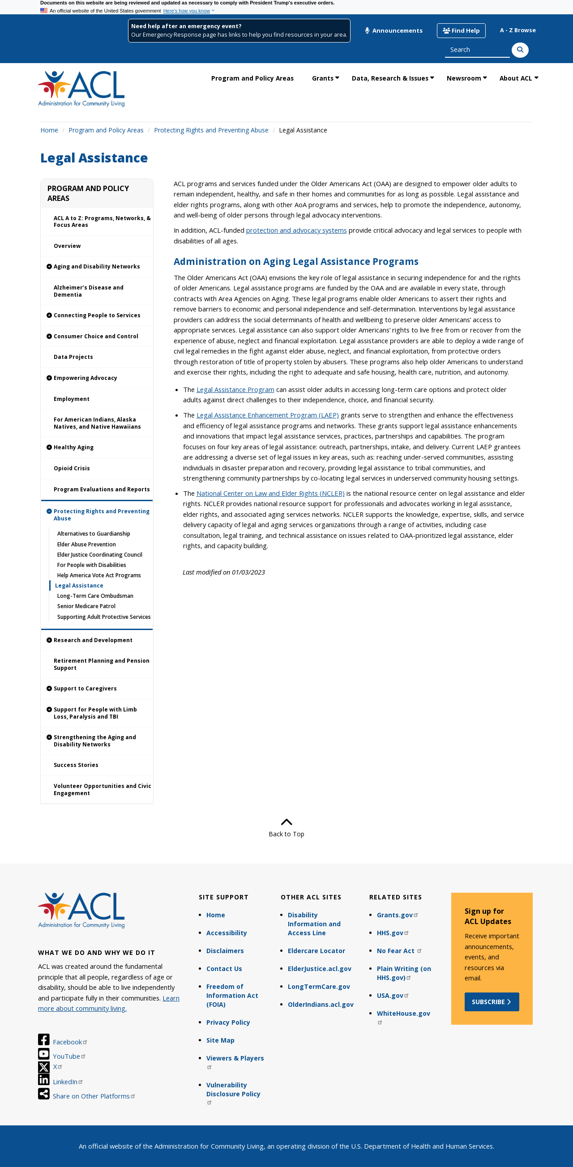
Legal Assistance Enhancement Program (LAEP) (268, 414)
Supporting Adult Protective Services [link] (104, 617)
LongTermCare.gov (319, 986)
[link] (97, 266)
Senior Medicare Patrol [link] (86, 606)
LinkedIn (68, 1081)
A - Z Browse (518, 30)
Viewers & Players (235, 1061)
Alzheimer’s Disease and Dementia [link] (89, 291)
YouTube (69, 1056)
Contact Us (224, 968)
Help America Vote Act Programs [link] (99, 575)
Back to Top (286, 827)
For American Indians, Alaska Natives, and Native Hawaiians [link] (97, 423)
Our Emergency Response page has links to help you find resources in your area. (239, 34)
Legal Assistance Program (235, 389)
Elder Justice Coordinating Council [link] (99, 554)
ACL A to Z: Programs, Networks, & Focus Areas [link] (102, 221)
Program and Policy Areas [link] (252, 78)
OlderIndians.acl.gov (321, 1004)
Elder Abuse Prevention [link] (86, 544)
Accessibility (226, 932)
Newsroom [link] (464, 78)
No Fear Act (400, 950)
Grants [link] (323, 78)
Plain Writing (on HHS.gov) (404, 973)
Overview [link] (67, 246)
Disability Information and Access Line (314, 924)
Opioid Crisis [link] (72, 468)
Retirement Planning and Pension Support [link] (102, 664)
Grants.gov (398, 915)
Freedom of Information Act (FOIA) (232, 995)
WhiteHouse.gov (403, 1017)
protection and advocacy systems (296, 230)
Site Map (220, 1040)
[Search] (520, 50)
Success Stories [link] (76, 765)
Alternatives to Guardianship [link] (93, 533)
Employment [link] (72, 399)
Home (49, 130)
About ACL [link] (516, 78)
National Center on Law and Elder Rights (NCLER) (271, 493)
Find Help (461, 30)
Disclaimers (225, 950)
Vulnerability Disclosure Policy (233, 1093)
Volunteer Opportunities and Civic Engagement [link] (102, 789)
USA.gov (393, 995)
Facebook (70, 1041)
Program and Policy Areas (106, 130)
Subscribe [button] (492, 1001)
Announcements (393, 30)
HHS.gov (393, 932)
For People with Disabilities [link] (91, 565)
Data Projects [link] (73, 357)
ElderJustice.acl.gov (319, 968)
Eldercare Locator (316, 950)
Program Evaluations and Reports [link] (102, 489)
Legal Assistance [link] (79, 585)
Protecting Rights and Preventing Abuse (211, 130)
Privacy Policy (228, 1022)
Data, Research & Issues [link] (390, 78)
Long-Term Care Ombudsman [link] (95, 596)
